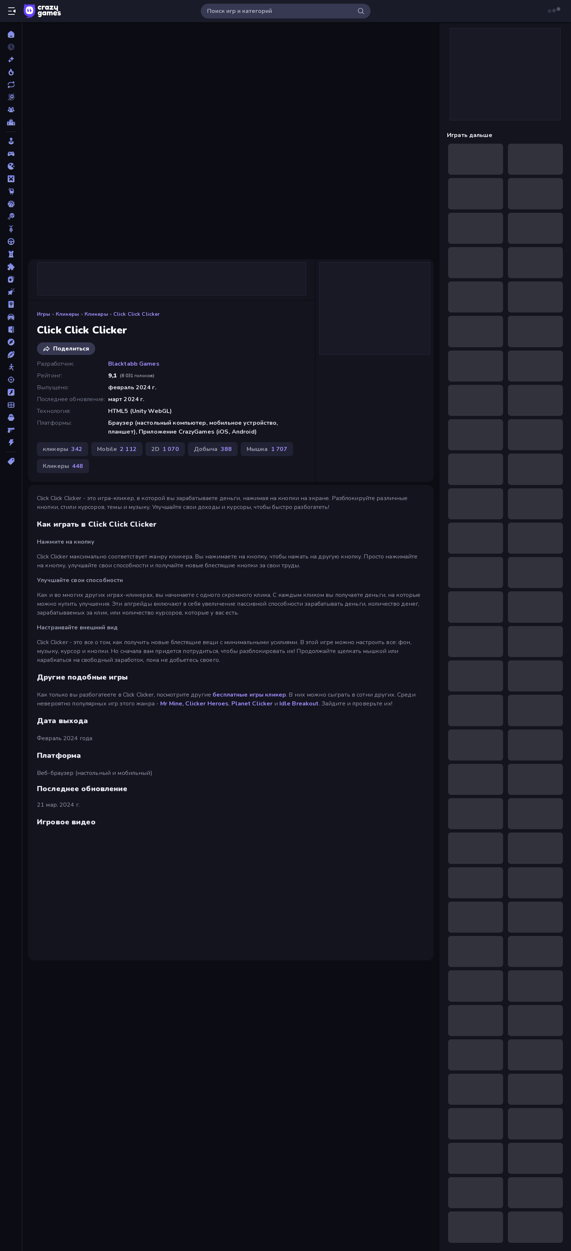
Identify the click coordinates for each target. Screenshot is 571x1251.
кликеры (67, 314)
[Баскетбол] (11, 204)
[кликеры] (11, 292)
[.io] (11, 166)
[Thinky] (11, 191)
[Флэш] (11, 392)
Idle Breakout (299, 704)
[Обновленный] (11, 84)
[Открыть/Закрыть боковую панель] (12, 11)
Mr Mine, (172, 704)
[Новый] (11, 59)
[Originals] (11, 97)
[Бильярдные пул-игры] (11, 216)
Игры (44, 314)
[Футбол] (11, 405)
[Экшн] (11, 442)
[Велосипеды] (11, 229)
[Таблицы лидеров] (11, 122)
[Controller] (11, 153)
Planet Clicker (252, 704)
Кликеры (96, 314)
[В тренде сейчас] (11, 72)
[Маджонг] (11, 304)
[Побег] (11, 329)
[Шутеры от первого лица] (11, 430)
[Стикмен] (11, 367)
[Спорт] (11, 354)
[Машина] (11, 317)
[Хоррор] (11, 417)
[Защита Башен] (11, 254)
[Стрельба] (11, 379)
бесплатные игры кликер (249, 695)
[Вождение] (11, 241)
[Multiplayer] (11, 109)
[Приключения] (11, 342)
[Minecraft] (11, 178)
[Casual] (11, 141)
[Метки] (11, 461)
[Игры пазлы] (11, 266)
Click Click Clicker (136, 314)
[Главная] (11, 34)
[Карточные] (11, 279)
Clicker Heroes (206, 704)
